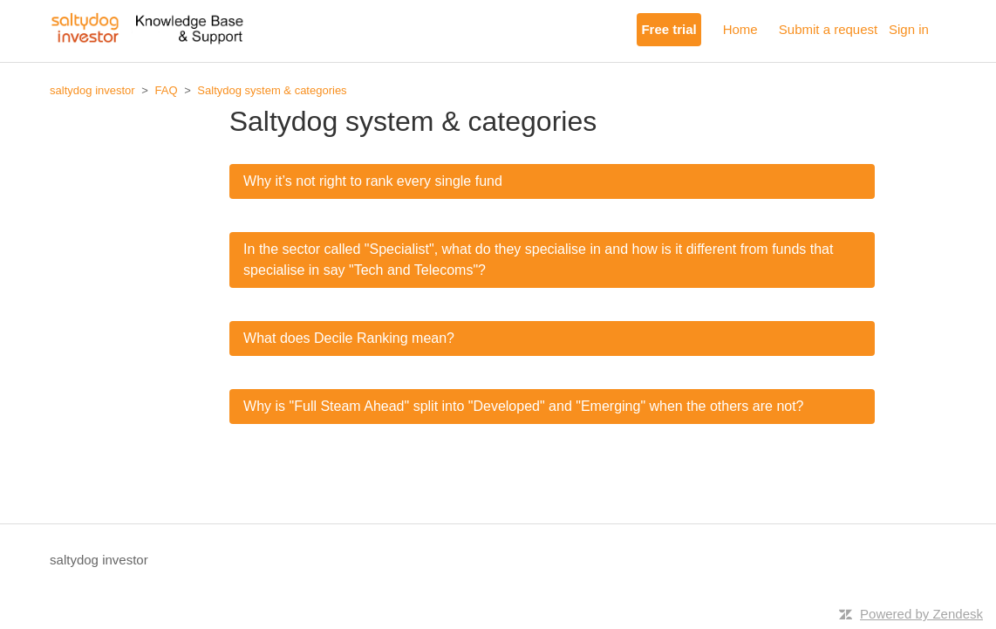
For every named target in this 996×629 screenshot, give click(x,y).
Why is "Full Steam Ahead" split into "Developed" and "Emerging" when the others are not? (523, 406)
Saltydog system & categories (271, 90)
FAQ (166, 90)
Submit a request (828, 29)
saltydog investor (92, 90)
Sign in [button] (909, 29)
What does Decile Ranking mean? (348, 338)
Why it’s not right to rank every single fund (372, 181)
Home (740, 29)
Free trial (668, 29)
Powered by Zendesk (921, 613)
